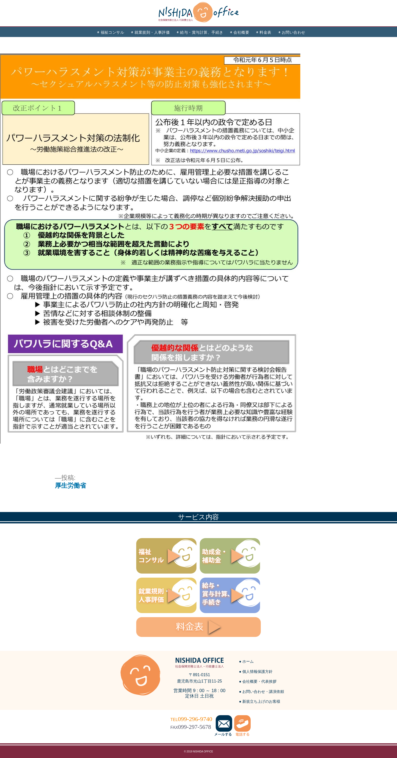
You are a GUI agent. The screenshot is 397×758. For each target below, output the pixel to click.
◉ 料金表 (263, 32)
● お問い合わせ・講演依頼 (261, 691)
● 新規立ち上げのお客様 (259, 701)
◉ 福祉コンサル (110, 32)
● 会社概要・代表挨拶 (257, 681)
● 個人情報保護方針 (256, 671)
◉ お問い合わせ (292, 32)
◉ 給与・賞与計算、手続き (200, 32)
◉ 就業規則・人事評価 (150, 32)
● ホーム (246, 661)
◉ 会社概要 (239, 32)
